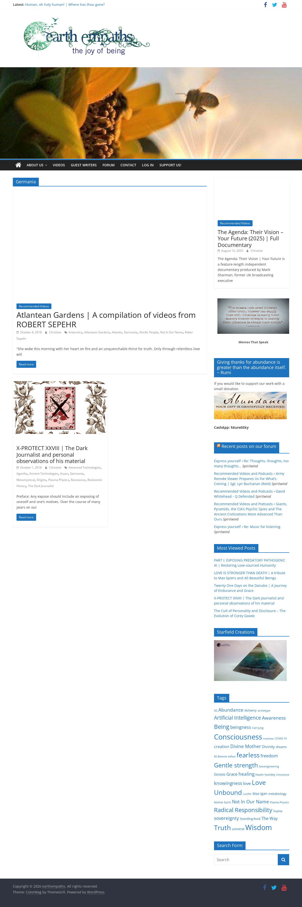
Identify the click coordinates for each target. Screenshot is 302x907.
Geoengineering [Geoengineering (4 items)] (269, 766)
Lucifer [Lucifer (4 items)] (247, 794)
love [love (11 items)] (247, 783)
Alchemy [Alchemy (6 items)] (250, 710)
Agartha (21, 473)
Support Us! (170, 165)
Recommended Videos (34, 306)
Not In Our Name (171, 332)
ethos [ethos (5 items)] (232, 756)
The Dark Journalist (41, 486)
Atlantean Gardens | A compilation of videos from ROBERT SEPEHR (106, 319)
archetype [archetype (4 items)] (264, 710)
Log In (148, 165)
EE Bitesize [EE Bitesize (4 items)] (220, 756)
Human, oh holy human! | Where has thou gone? (65, 4)
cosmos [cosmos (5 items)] (268, 738)
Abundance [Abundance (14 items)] (230, 709)
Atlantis (117, 332)
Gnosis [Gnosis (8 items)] (219, 774)
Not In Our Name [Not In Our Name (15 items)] (250, 801)
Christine (55, 332)
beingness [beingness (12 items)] (240, 727)
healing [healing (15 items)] (246, 773)
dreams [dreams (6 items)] (281, 747)
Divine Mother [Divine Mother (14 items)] (245, 746)
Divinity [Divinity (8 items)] (268, 746)
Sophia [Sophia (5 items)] (277, 811)
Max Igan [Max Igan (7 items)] (260, 793)
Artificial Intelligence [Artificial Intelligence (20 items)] (237, 717)
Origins (41, 480)
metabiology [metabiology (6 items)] (277, 793)
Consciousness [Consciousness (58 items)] (238, 737)
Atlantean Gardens (97, 332)
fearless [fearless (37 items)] (248, 754)
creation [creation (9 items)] (221, 746)
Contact (128, 165)
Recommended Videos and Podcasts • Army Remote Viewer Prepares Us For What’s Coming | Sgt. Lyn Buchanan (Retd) (249, 478)
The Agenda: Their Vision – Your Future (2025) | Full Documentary (250, 238)
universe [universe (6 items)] (238, 828)
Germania (130, 332)
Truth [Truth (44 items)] (222, 827)
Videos (59, 165)
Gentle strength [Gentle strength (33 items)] (236, 765)
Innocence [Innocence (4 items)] (282, 774)
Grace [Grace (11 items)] (232, 774)
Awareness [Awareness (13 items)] (274, 718)
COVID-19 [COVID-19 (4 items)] (281, 738)
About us (35, 165)
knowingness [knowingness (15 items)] (228, 783)
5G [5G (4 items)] (215, 710)
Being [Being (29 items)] (221, 726)
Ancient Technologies (43, 473)
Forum (109, 165)
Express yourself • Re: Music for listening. (247, 526)
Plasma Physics (58, 480)
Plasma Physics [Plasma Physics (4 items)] (279, 802)
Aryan (64, 473)
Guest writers (84, 165)
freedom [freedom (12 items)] (269, 755)
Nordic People (148, 332)
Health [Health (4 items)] (259, 774)
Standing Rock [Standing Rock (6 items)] (250, 818)
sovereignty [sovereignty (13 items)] (226, 818)
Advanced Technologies (85, 467)
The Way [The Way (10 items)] (270, 818)
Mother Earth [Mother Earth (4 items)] (222, 802)
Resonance (78, 480)
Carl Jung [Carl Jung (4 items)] (257, 727)
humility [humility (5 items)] (270, 774)
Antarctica (75, 332)
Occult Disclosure (30, 440)
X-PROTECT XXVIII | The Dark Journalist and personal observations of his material (52, 454)
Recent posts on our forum (249, 446)
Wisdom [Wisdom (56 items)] (258, 827)
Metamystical (25, 480)
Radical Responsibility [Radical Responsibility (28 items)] (243, 810)
